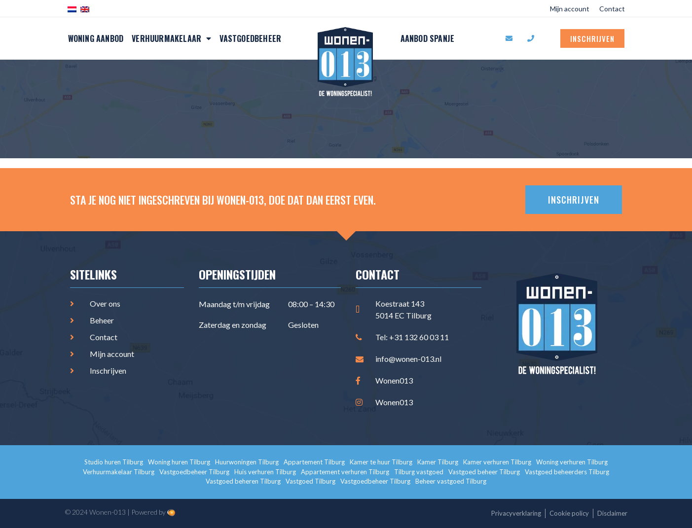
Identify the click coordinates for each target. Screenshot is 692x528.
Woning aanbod (96, 38)
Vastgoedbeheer (250, 38)
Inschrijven (592, 38)
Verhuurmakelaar (171, 38)
